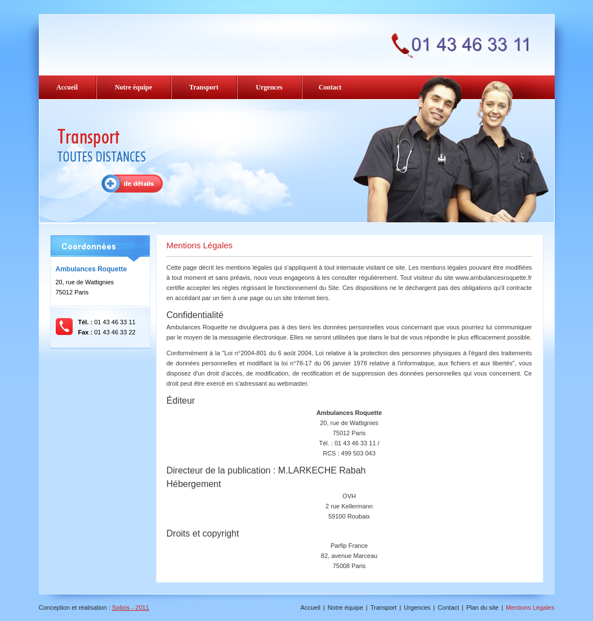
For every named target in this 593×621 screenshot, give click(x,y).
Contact (330, 87)
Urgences (269, 87)
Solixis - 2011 (130, 607)
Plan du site (482, 607)
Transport (204, 87)
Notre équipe (133, 87)
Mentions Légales (530, 607)
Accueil (67, 87)
